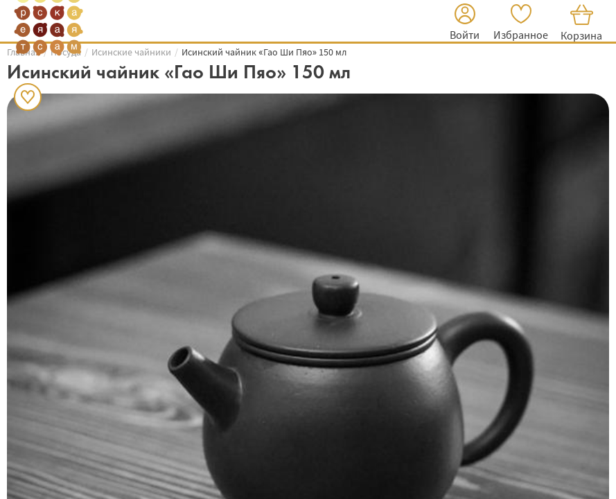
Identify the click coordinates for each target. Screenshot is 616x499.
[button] (464, 23)
